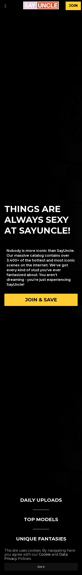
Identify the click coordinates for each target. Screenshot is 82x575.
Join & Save (41, 300)
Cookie (45, 554)
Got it (41, 566)
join (73, 6)
